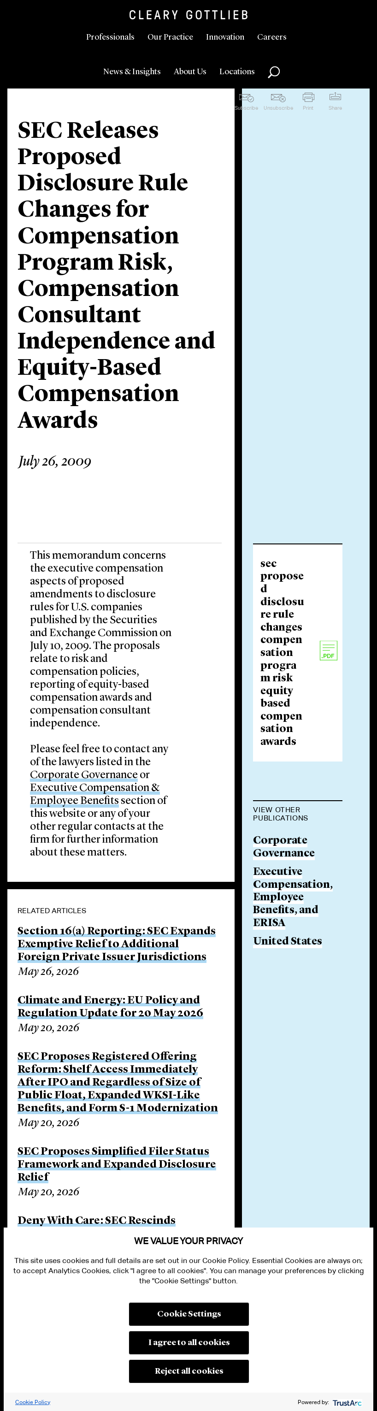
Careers (272, 37)
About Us (190, 72)
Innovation (225, 37)
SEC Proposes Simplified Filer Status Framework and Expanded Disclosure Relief (117, 1164)
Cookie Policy (32, 1402)
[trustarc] (346, 1402)
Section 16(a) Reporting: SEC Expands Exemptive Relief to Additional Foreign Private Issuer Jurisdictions (117, 944)
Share (335, 108)
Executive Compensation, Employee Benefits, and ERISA (293, 897)
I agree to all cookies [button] (189, 1343)
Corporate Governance (84, 775)
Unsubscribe (278, 108)
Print (308, 108)
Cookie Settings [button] (189, 1314)
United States (287, 942)
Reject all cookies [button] (189, 1371)
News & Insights (132, 72)
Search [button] (274, 72)
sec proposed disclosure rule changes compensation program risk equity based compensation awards (282, 653)
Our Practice (170, 37)
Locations (237, 72)
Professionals (110, 37)
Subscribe (246, 108)
